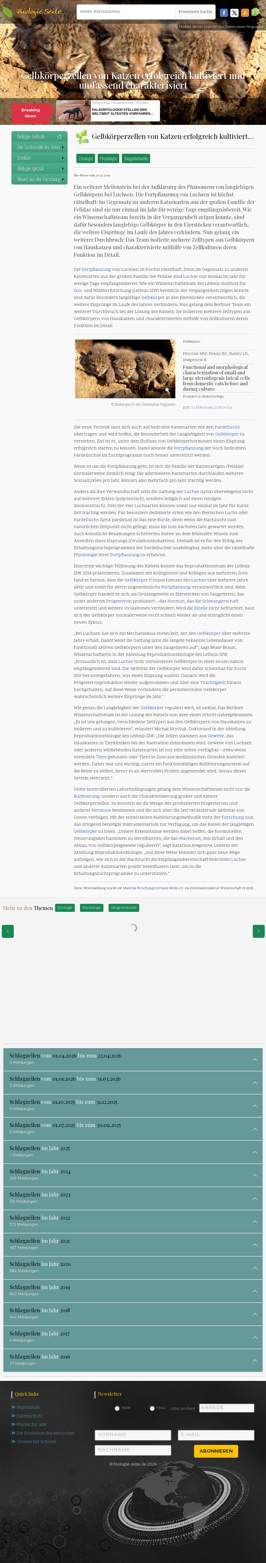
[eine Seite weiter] (259, 931)
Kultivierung (86, 796)
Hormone (101, 811)
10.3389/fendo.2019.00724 (211, 407)
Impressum (25, 1408)
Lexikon (41, 158)
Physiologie (108, 158)
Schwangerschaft (220, 601)
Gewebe (216, 736)
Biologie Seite (39, 12)
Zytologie (86, 158)
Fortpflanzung (96, 270)
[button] (255, 12)
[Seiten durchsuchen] (126, 12)
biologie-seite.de (39, 136)
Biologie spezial (41, 168)
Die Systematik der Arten (41, 147)
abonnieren (216, 1451)
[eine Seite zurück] (8, 931)
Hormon (176, 601)
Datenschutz (27, 1416)
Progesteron (119, 601)
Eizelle (201, 608)
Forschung (233, 818)
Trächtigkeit (213, 683)
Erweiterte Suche (195, 12)
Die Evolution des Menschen (43, 1433)
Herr (126, 1408)
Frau (161, 1408)
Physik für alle (28, 1425)
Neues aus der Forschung (41, 179)
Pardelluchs (227, 427)
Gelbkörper (153, 298)
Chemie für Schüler (34, 1442)
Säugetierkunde (136, 158)
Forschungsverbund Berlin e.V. (160, 888)
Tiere (101, 757)
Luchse (190, 277)
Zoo (77, 291)
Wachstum (190, 839)
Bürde (163, 520)
